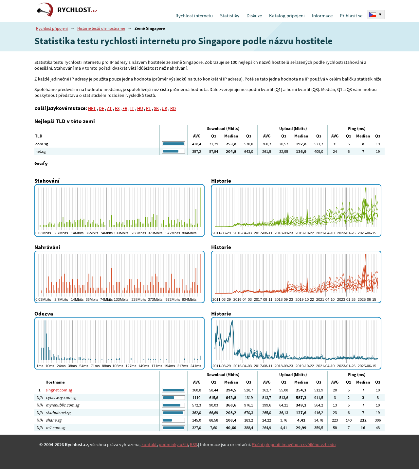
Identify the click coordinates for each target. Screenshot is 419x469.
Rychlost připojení (52, 28)
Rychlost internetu (194, 15)
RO (173, 108)
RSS (193, 444)
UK (164, 108)
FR (124, 108)
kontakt (149, 444)
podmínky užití (173, 444)
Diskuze (254, 15)
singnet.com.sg (59, 390)
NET (92, 108)
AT (109, 108)
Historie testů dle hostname (101, 28)
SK (156, 108)
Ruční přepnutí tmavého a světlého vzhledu (294, 444)
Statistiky (229, 15)
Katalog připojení (287, 15)
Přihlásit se (351, 15)
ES (117, 108)
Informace (322, 15)
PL (148, 108)
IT (132, 108)
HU (140, 108)
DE (101, 108)
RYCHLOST (77, 9)
